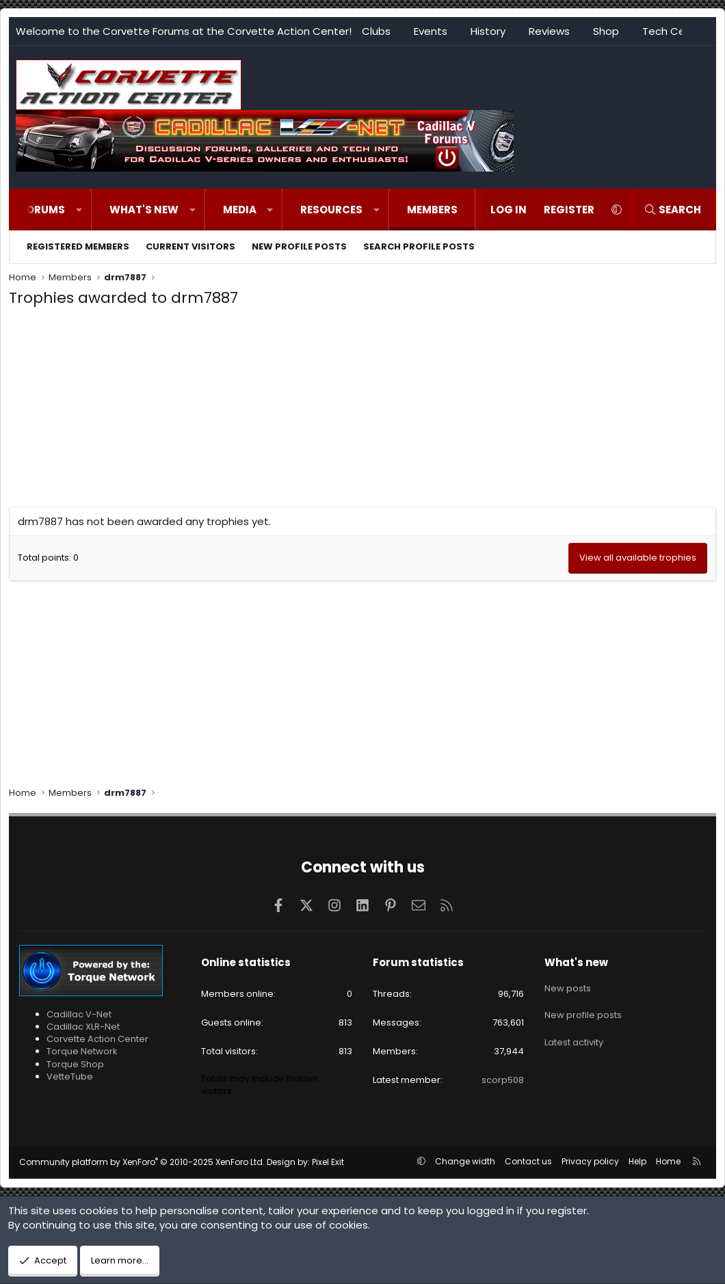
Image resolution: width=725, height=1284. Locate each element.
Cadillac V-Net (79, 1014)
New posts (567, 986)
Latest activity (573, 1034)
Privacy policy (590, 1161)
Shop (606, 31)
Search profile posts (419, 246)
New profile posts (299, 246)
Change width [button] (465, 1161)
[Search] (672, 209)
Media (239, 209)
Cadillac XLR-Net (83, 1026)
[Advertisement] (362, 411)
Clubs (376, 31)
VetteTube (70, 1076)
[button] (79, 209)
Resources (331, 209)
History (488, 31)
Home (668, 1161)
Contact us (528, 1161)
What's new (144, 209)
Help (637, 1161)
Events (430, 31)
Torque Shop (75, 1064)
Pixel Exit (328, 1162)
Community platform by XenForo (142, 1162)
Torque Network (82, 1051)
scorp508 (503, 1079)
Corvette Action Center (97, 1038)
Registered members (78, 246)
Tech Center (674, 31)
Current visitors (190, 246)
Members (432, 209)
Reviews (549, 31)
